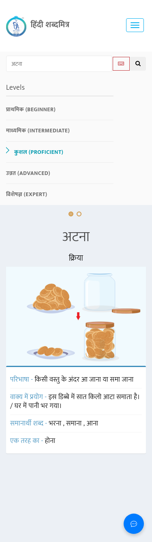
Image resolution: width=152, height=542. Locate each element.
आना (92, 423)
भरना (56, 423)
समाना (74, 423)
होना (50, 441)
